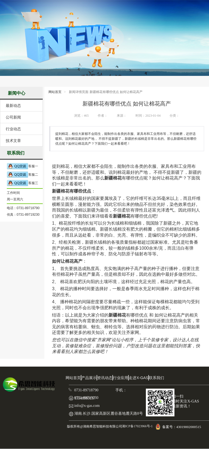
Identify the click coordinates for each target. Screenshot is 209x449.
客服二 (22, 174)
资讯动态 (104, 378)
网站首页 (55, 92)
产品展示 (89, 378)
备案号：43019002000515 (182, 427)
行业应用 (120, 378)
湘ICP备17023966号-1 (137, 426)
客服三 (22, 183)
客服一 (22, 166)
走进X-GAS (138, 378)
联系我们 (156, 378)
